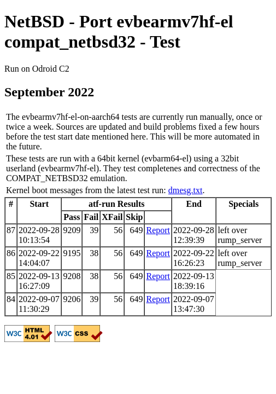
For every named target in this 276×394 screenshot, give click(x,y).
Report (158, 230)
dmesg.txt (185, 190)
